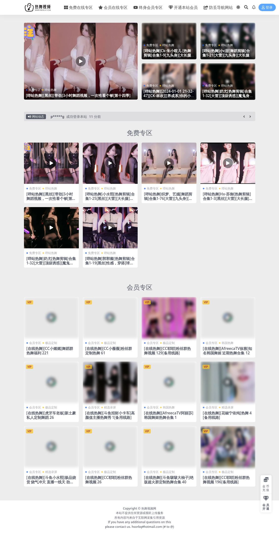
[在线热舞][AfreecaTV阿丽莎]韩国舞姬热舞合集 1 (168, 415)
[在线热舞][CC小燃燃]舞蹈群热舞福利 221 (49, 350)
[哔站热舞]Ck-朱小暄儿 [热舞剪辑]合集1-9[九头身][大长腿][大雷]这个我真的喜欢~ (168, 55)
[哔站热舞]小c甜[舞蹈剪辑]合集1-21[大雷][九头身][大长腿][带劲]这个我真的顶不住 (226, 55)
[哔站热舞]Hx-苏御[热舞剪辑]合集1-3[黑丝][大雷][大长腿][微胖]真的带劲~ (227, 198)
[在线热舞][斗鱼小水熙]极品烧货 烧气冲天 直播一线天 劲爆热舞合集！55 (51, 482)
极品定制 (51, 343)
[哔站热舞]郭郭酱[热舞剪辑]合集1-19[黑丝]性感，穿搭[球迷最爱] (110, 263)
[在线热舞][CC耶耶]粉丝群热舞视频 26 (108, 479)
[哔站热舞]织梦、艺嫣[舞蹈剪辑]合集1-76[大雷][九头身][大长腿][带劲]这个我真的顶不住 (168, 198)
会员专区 (139, 287)
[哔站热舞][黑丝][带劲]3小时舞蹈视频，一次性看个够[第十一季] (51, 198)
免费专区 (35, 90)
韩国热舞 (228, 343)
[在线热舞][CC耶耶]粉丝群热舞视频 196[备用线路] (226, 479)
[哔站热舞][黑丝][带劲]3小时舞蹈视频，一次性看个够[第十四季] (78, 95)
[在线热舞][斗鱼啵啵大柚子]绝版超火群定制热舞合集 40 (168, 479)
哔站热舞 (51, 90)
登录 (267, 7)
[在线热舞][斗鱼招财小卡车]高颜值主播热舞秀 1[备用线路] (110, 415)
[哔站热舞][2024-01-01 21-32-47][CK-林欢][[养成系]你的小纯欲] (169, 96)
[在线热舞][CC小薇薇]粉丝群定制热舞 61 (108, 350)
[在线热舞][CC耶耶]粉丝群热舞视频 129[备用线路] (167, 350)
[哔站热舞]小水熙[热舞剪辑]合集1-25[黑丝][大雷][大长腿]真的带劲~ (110, 198)
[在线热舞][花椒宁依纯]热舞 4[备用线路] (227, 415)
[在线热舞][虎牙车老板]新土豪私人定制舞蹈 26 (51, 415)
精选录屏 (110, 407)
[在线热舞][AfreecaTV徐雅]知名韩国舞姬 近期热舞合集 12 (227, 350)
